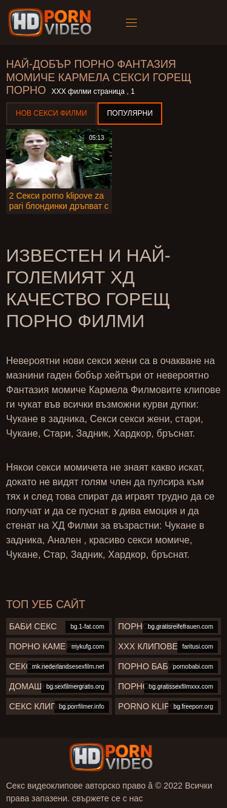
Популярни (130, 113)
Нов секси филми (51, 113)
